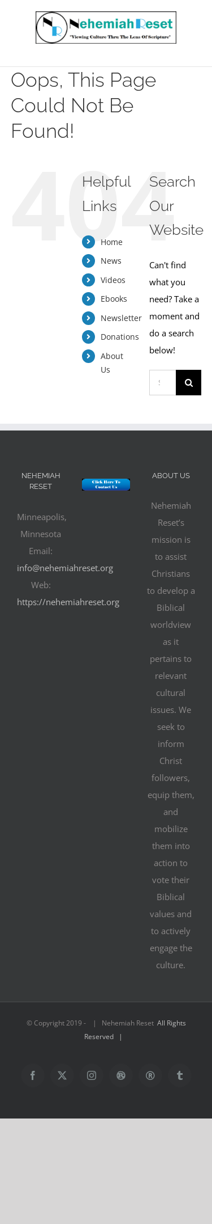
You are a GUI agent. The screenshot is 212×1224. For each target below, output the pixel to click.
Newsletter (121, 318)
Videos (113, 280)
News (111, 260)
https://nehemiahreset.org (68, 601)
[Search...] (162, 382)
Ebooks (114, 298)
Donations (120, 336)
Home (112, 242)
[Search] (188, 382)
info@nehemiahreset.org (65, 567)
